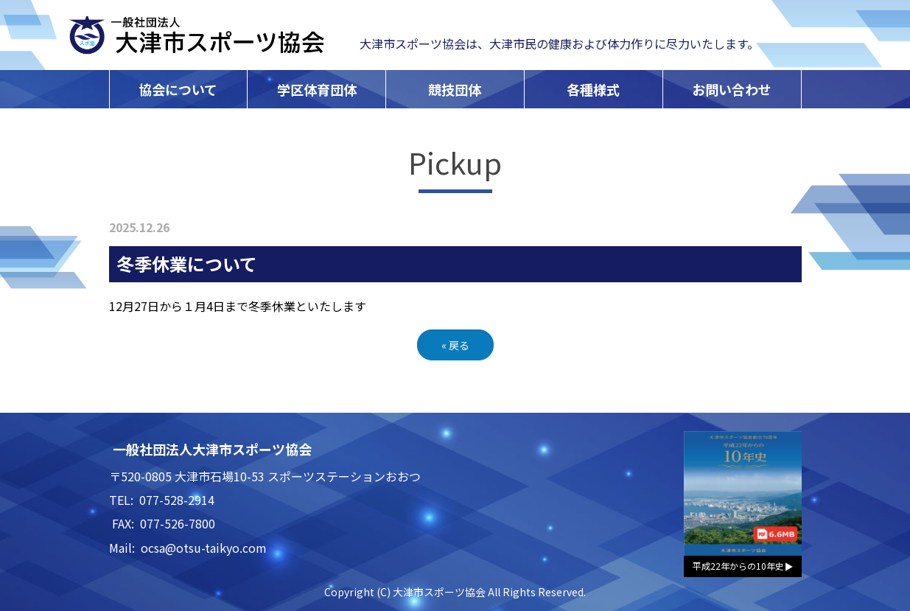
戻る (455, 345)
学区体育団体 (317, 89)
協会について (178, 89)
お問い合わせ (731, 89)
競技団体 (454, 89)
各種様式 (593, 89)
